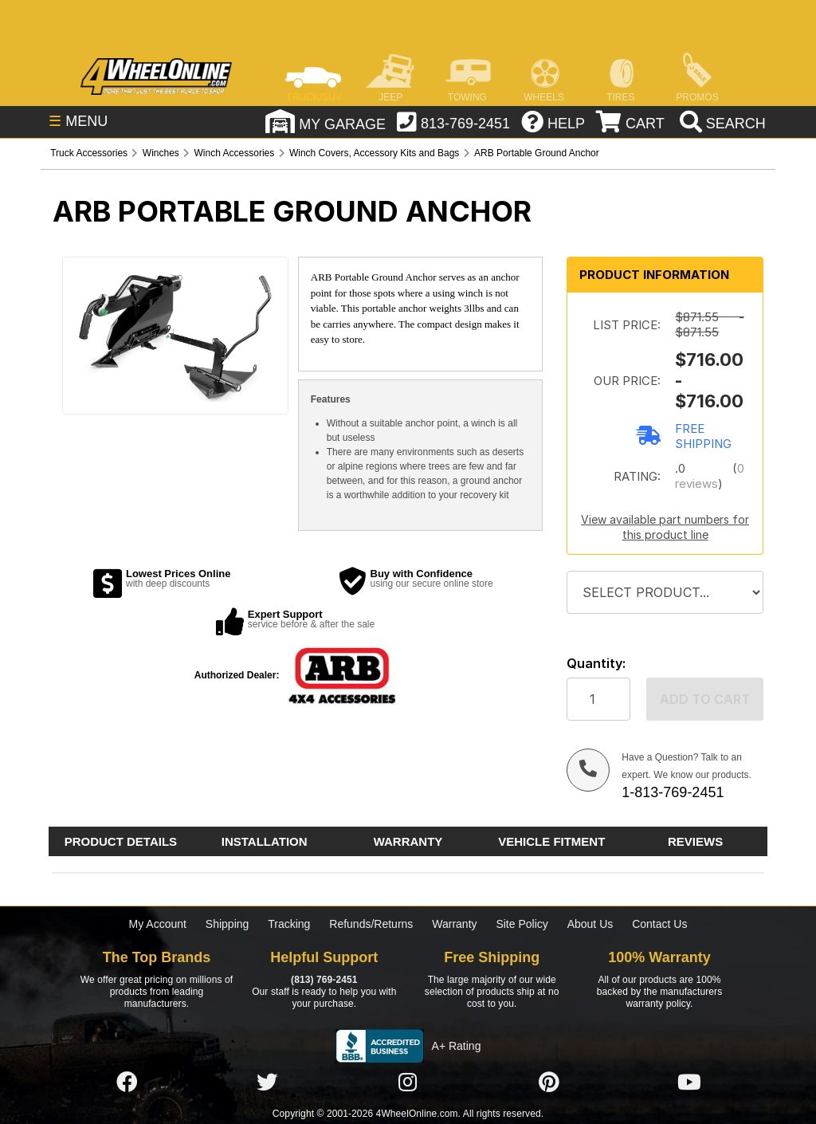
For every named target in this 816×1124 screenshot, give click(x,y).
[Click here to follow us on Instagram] (408, 1082)
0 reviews (709, 476)
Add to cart (705, 699)
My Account (157, 924)
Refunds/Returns (371, 924)
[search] (721, 124)
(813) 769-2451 (324, 979)
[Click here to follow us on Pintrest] (549, 1082)
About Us (590, 924)
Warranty (454, 924)
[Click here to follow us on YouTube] (689, 1082)
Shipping (227, 924)
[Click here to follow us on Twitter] (267, 1082)
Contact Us (659, 924)
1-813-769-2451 (673, 792)
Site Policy (521, 924)
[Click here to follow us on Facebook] (127, 1082)
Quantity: (596, 664)
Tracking (289, 924)
